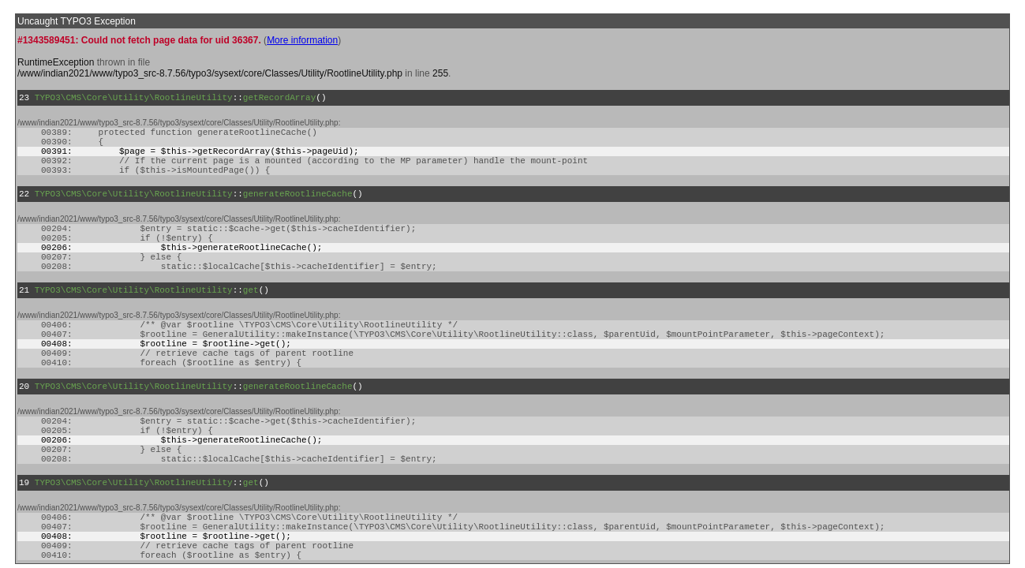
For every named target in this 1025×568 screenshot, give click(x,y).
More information (302, 40)
